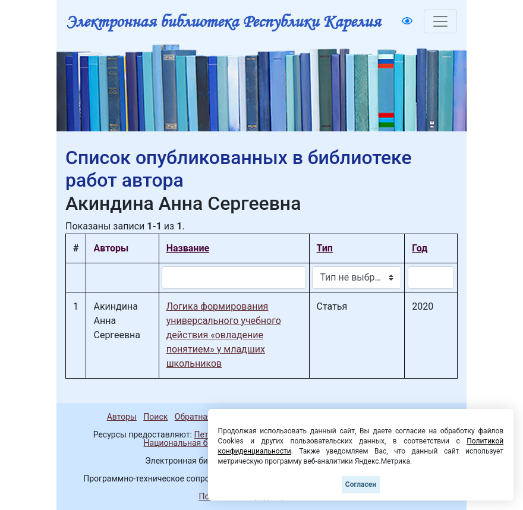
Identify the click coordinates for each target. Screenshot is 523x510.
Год (419, 248)
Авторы (122, 416)
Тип (325, 248)
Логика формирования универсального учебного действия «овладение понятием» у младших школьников (223, 335)
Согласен (360, 484)
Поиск (155, 416)
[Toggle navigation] (440, 21)
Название (187, 248)
